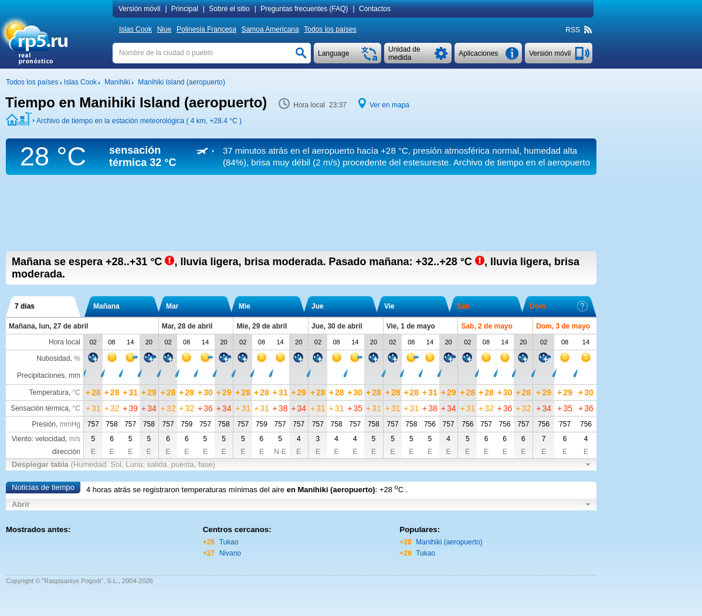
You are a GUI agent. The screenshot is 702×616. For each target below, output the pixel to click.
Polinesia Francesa (206, 29)
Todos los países (330, 29)
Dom (559, 306)
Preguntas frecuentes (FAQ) (304, 9)
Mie (244, 306)
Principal (184, 9)
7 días (25, 306)
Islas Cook (135, 29)
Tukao (229, 542)
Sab (463, 306)
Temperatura (48, 392)
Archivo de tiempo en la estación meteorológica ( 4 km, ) (139, 121)
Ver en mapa (389, 105)
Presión (44, 424)
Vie (389, 306)
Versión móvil (139, 9)
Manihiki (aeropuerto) (449, 542)
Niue (164, 29)
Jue (317, 306)
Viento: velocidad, (46, 439)
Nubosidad (53, 358)
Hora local (64, 342)
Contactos (375, 9)
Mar (172, 306)
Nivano (230, 553)
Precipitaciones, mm (48, 375)
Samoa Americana (270, 29)
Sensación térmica (40, 408)
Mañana (106, 306)
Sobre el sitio (229, 9)
